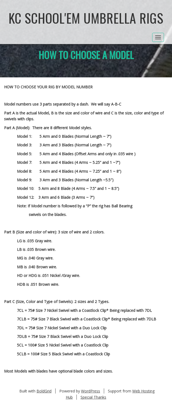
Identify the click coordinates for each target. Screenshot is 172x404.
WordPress (90, 391)
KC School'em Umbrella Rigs (86, 17)
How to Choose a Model (86, 55)
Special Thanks (93, 397)
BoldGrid (44, 391)
